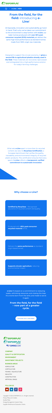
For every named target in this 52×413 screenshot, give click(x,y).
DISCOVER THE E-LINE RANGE (26, 318)
